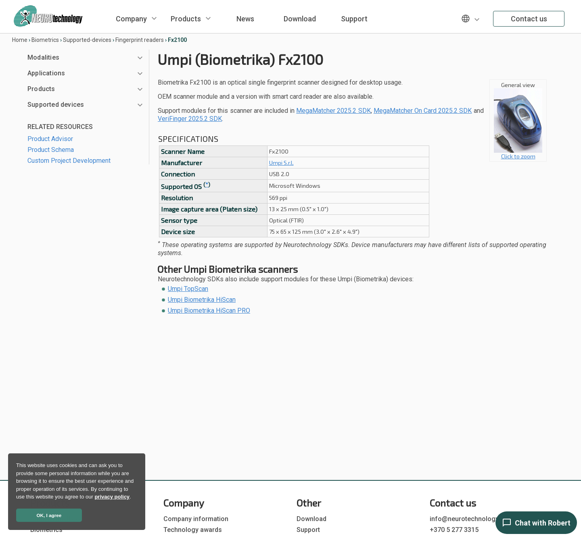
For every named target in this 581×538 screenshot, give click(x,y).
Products (186, 19)
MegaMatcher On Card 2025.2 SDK (423, 110)
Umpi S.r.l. (281, 162)
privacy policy (112, 497)
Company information (195, 519)
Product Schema (50, 150)
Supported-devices (87, 40)
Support (354, 19)
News (245, 19)
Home (19, 40)
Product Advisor (50, 139)
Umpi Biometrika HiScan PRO (209, 310)
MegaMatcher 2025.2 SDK (333, 110)
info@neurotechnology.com (471, 519)
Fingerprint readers (139, 40)
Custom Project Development (69, 160)
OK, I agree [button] (49, 515)
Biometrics (45, 40)
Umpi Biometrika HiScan (202, 299)
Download (300, 19)
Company (131, 19)
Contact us (529, 19)
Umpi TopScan (188, 289)
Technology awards (192, 530)
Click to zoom (518, 153)
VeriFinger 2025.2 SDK (190, 119)
